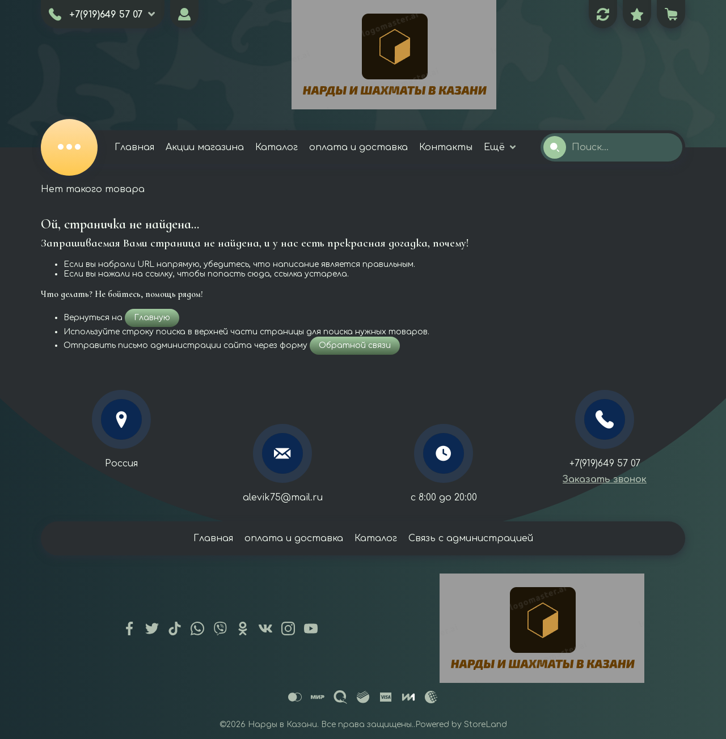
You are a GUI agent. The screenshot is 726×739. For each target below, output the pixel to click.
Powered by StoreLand (461, 724)
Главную (152, 317)
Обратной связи (355, 345)
